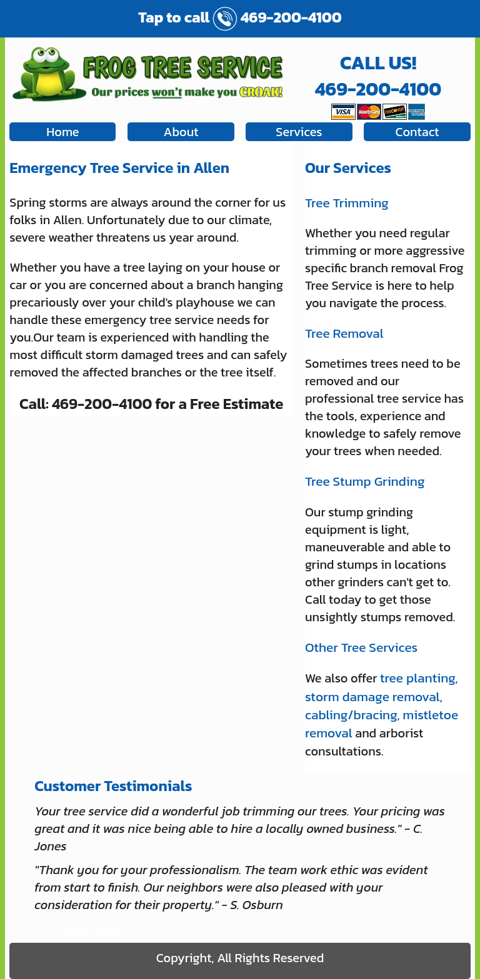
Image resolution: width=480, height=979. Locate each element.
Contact (417, 131)
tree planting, (419, 677)
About (180, 131)
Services (299, 131)
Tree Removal (344, 333)
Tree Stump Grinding (365, 481)
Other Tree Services (361, 647)
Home (62, 131)
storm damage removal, (373, 696)
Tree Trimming (347, 202)
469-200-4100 (277, 17)
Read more (90, 929)
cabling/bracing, (352, 714)
